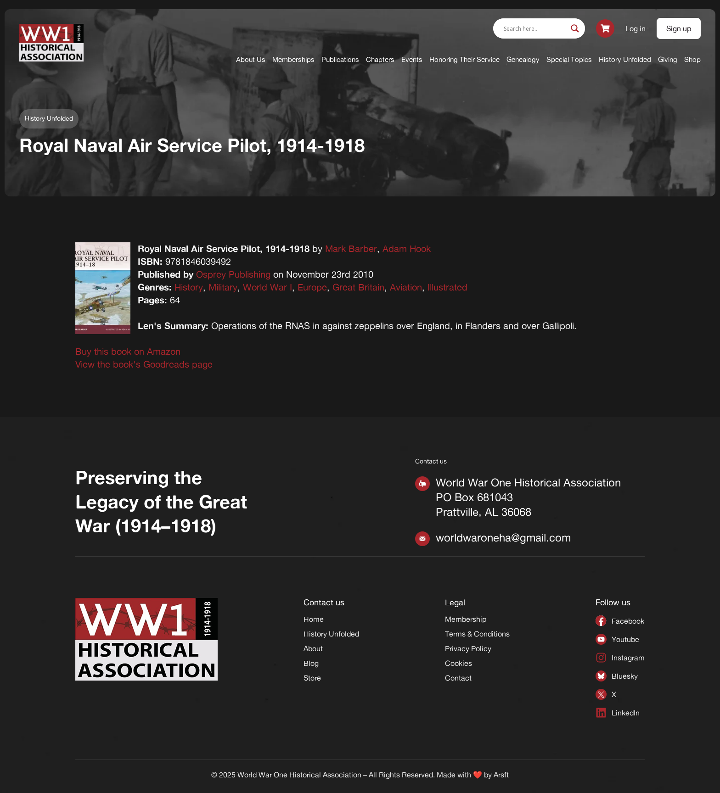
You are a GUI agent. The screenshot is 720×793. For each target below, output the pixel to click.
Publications (340, 59)
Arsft (501, 774)
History (188, 287)
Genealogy (523, 59)
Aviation (406, 287)
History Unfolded (625, 59)
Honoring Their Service (464, 59)
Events (411, 59)
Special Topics (569, 59)
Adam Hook (406, 248)
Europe (312, 287)
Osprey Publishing (233, 274)
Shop (692, 59)
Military (222, 287)
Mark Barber (351, 248)
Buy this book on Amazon (127, 351)
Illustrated (447, 287)
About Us (250, 59)
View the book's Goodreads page (144, 364)
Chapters (380, 59)
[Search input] (535, 28)
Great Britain (358, 287)
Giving (667, 59)
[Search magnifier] (574, 28)
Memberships (293, 59)
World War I (267, 287)
